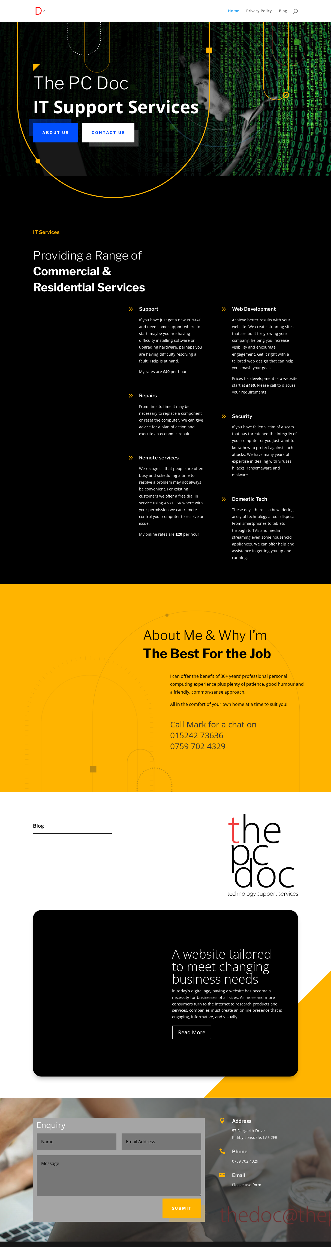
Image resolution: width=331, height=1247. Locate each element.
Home (233, 11)
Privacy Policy (259, 11)
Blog (283, 11)
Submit (182, 1208)
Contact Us (108, 132)
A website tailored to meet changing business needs (221, 966)
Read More (191, 1032)
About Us (55, 132)
